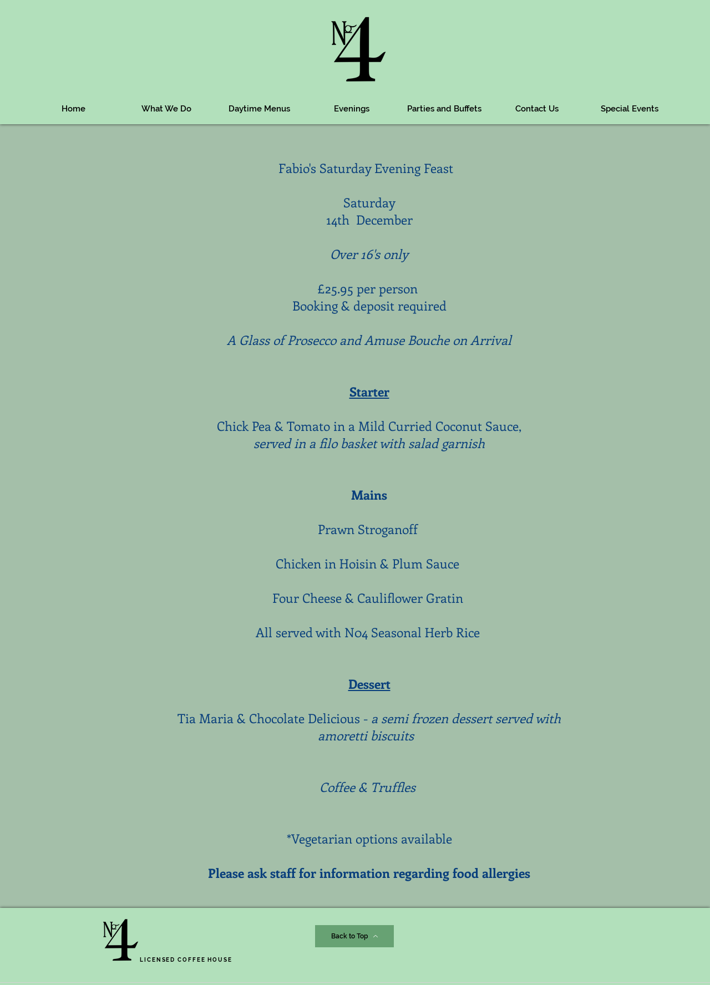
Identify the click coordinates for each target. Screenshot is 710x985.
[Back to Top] (354, 936)
